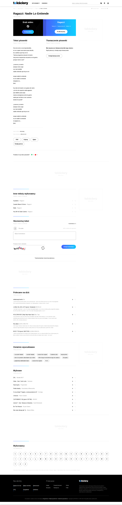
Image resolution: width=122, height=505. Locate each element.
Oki (24, 299)
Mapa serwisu (27, 485)
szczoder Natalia (19, 354)
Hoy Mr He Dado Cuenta (20, 211)
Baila (14, 208)
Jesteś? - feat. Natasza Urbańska (23, 403)
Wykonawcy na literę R (29, 8)
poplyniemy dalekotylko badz (22, 360)
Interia (14, 8)
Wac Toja (36, 314)
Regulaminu (45, 498)
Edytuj (26, 139)
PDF (17, 139)
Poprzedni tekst (95, 8)
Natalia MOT (20, 377)
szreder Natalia (30, 354)
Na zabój (15, 323)
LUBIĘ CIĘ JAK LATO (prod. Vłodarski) (24, 307)
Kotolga (40, 392)
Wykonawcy (36, 3)
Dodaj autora (19, 144)
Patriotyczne (56, 487)
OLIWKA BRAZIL (34, 331)
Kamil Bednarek (37, 403)
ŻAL (14, 377)
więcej (46, 360)
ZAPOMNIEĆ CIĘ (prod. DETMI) (22, 399)
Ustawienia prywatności (63, 498)
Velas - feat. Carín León (20, 381)
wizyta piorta (64, 354)
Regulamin (26, 489)
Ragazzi (36, 8)
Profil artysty (61, 31)
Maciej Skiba (30, 410)
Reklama (35, 489)
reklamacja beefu (18, 299)
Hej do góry (16, 385)
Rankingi (44, 3)
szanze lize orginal (42, 354)
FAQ (14, 489)
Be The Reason (17, 406)
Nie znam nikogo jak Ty (19, 410)
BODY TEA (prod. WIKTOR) (21, 331)
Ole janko (65, 357)
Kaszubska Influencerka (28, 388)
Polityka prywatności (53, 498)
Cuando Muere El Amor (19, 204)
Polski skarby (17, 388)
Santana (29, 381)
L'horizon (15, 395)
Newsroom (36, 485)
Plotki (67, 487)
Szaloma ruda (54, 354)
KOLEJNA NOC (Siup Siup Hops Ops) (23, 314)
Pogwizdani (23, 385)
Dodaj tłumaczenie (54, 56)
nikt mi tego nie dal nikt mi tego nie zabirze (48, 357)
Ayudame (15, 200)
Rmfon (67, 485)
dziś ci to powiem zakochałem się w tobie (25, 357)
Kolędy (47, 485)
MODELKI (38, 307)
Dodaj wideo (28, 32)
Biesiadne (48, 487)
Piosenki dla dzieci (58, 485)
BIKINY (34, 399)
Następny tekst (104, 8)
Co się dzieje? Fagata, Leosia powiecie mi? (25, 392)
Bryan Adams (26, 406)
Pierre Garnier (22, 395)
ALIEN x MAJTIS (23, 323)
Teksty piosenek (20, 8)
